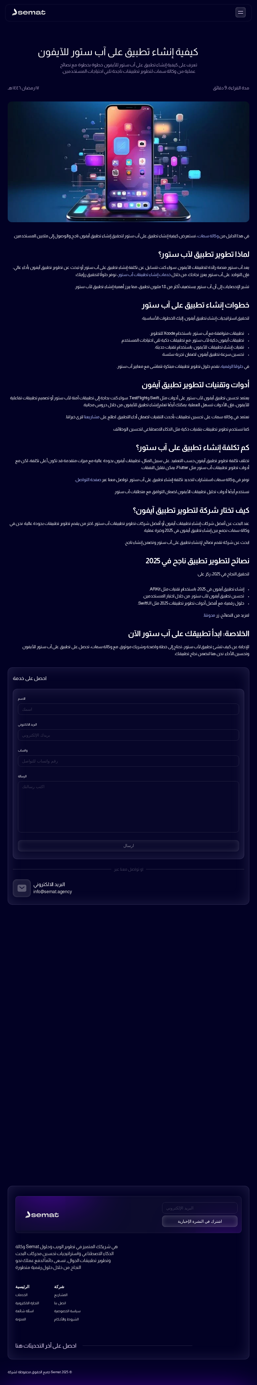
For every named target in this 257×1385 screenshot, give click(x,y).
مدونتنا (209, 615)
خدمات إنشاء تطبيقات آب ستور (144, 274)
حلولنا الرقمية (232, 366)
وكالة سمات (208, 235)
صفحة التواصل (88, 479)
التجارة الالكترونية (27, 1303)
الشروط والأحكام (66, 1319)
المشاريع (60, 1295)
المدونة (20, 1319)
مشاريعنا (92, 416)
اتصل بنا (60, 1303)
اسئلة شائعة (24, 1311)
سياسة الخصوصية (67, 1311)
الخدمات (21, 1295)
